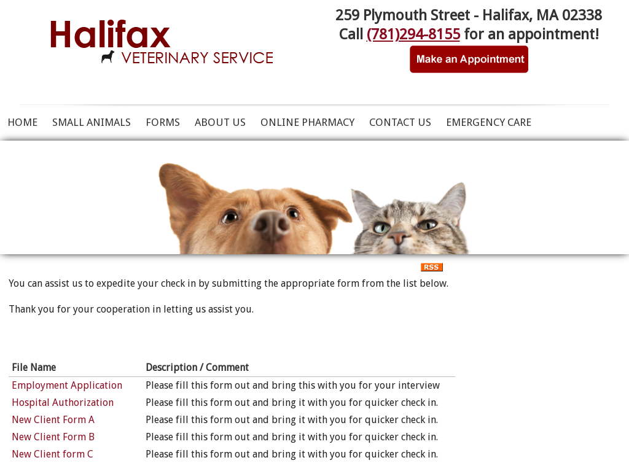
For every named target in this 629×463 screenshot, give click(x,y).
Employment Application (67, 385)
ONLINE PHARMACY (307, 122)
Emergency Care (488, 122)
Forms (163, 122)
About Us (220, 122)
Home (22, 122)
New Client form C (52, 454)
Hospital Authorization (63, 402)
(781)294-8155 (413, 34)
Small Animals (91, 122)
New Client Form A (53, 420)
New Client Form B (53, 437)
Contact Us (400, 122)
